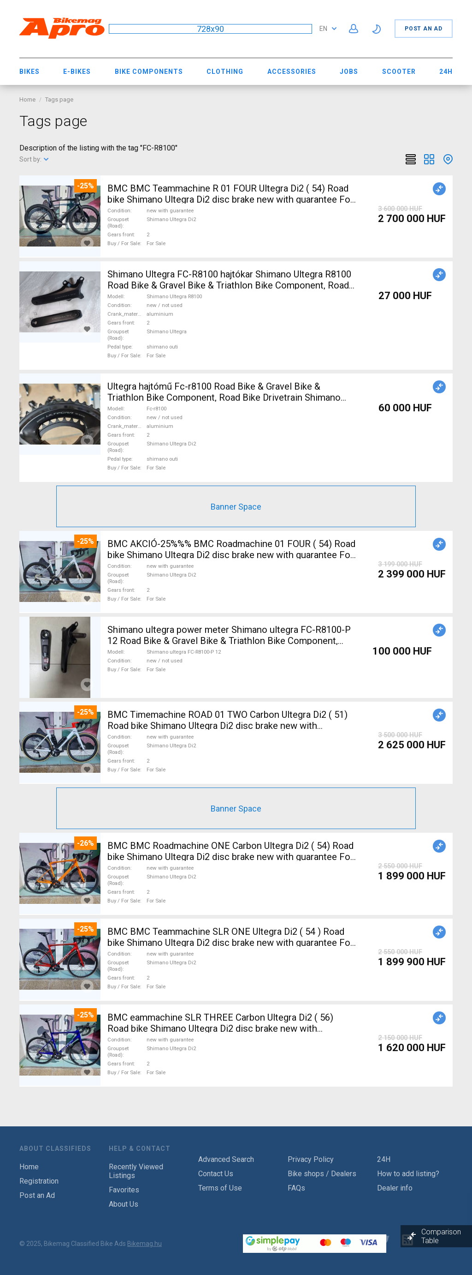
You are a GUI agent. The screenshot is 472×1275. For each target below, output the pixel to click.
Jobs (349, 71)
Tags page (59, 99)
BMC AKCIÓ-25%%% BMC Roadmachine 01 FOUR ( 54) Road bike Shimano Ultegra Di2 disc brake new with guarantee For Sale (231, 554)
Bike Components (149, 71)
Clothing (224, 71)
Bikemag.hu (144, 1243)
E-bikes (77, 71)
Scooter (399, 71)
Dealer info (395, 1188)
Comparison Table (441, 1236)
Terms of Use (220, 1188)
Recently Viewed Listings (136, 1171)
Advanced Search (226, 1159)
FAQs (296, 1188)
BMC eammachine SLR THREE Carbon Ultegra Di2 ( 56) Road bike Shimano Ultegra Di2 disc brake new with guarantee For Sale (220, 1028)
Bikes (29, 71)
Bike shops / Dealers (322, 1173)
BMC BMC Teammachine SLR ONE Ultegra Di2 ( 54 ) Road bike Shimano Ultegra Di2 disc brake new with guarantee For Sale (230, 942)
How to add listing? (408, 1173)
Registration (39, 1181)
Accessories (291, 71)
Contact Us (215, 1173)
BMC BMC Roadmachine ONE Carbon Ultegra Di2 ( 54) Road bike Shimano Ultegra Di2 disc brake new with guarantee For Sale (230, 856)
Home (27, 99)
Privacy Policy (311, 1159)
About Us (123, 1204)
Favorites (124, 1189)
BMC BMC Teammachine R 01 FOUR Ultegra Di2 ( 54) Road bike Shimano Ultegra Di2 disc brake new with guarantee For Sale (230, 199)
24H (446, 71)
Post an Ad (423, 28)
